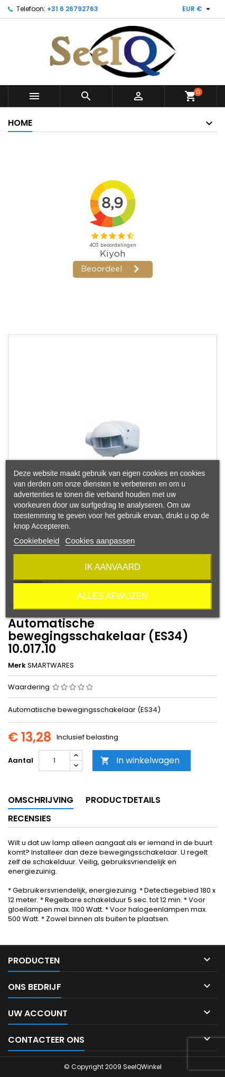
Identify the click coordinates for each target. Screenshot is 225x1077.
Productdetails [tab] (123, 800)
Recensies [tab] (29, 818)
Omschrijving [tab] (40, 800)
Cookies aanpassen (100, 540)
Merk (17, 665)
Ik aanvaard (112, 567)
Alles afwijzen (112, 596)
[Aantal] (54, 760)
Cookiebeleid (37, 540)
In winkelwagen (140, 760)
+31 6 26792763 (72, 8)
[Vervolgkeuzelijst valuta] (197, 9)
